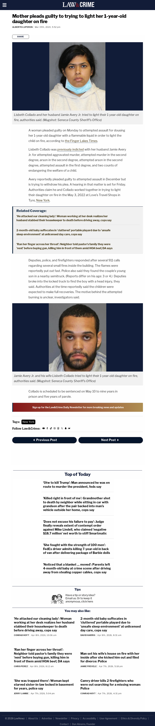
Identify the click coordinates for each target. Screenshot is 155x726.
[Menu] (4, 5)
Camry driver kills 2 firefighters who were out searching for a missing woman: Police (110, 684)
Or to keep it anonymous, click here (79, 600)
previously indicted (70, 149)
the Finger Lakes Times (81, 141)
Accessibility (89, 718)
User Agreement (108, 718)
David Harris (87, 635)
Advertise (47, 718)
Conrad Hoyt (21, 635)
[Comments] (12, 31)
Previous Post (45, 440)
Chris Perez (21, 666)
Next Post (110, 440)
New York (43, 200)
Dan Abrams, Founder (83, 724)
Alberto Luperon (22, 27)
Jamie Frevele (88, 666)
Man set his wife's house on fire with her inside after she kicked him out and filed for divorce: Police (109, 657)
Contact (64, 724)
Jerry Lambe (21, 693)
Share (20, 36)
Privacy (75, 718)
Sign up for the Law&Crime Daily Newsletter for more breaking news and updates (78, 407)
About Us (33, 718)
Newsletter (61, 718)
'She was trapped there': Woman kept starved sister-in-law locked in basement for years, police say (44, 684)
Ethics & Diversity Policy (134, 718)
